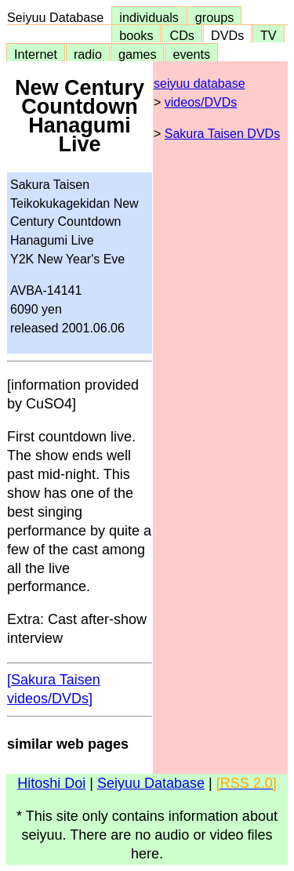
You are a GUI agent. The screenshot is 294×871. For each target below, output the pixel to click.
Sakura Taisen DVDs (222, 133)
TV (268, 35)
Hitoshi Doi (51, 783)
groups (214, 17)
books (136, 35)
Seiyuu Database (59, 17)
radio (88, 54)
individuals (149, 17)
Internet (35, 54)
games (137, 54)
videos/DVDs (201, 102)
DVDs (227, 35)
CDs (181, 35)
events (191, 54)
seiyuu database (199, 83)
